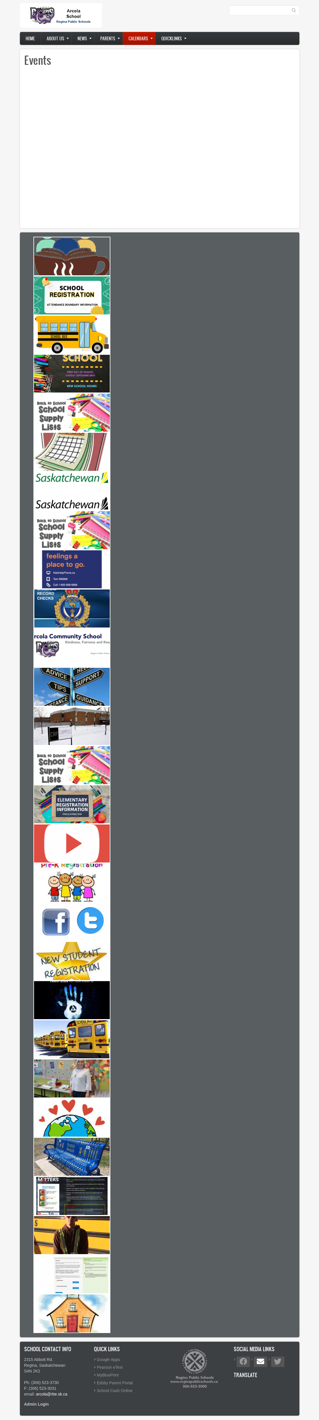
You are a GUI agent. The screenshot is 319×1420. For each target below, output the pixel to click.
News (82, 38)
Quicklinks (171, 38)
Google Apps (108, 1359)
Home (30, 38)
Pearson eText (110, 1367)
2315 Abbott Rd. (38, 1359)
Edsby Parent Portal (115, 1383)
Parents (107, 38)
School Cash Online (115, 1390)
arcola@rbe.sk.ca (51, 1394)
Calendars (138, 38)
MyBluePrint (107, 1375)
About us (55, 38)
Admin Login (36, 1404)
